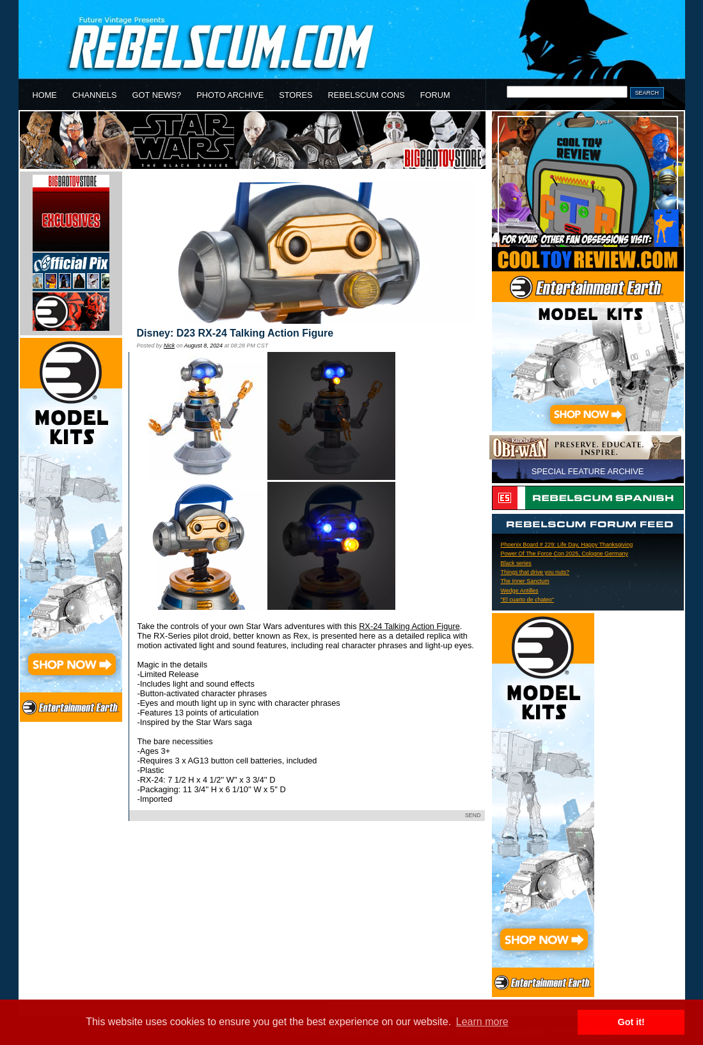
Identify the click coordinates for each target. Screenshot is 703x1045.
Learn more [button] (482, 1021)
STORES (295, 95)
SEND (473, 815)
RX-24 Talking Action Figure (409, 626)
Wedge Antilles (520, 590)
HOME (45, 95)
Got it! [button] (631, 1022)
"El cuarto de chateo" (528, 599)
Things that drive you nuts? (535, 572)
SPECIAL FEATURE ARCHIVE (588, 471)
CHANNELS (94, 95)
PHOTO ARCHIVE (230, 95)
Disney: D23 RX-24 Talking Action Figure (235, 333)
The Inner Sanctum (525, 581)
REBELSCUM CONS (366, 95)
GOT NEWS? (157, 95)
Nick (169, 345)
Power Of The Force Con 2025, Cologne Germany (564, 553)
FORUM (435, 95)
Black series (516, 563)
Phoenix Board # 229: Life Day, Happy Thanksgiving (567, 544)
